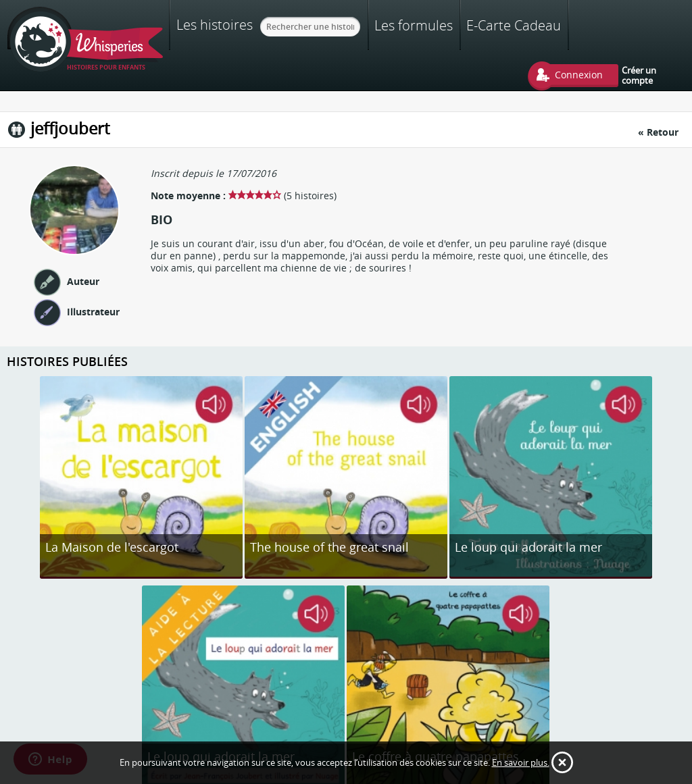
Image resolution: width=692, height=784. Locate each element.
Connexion (579, 74)
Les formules (413, 25)
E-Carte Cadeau (513, 25)
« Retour (658, 132)
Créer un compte (639, 75)
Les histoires (214, 24)
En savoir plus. (520, 762)
